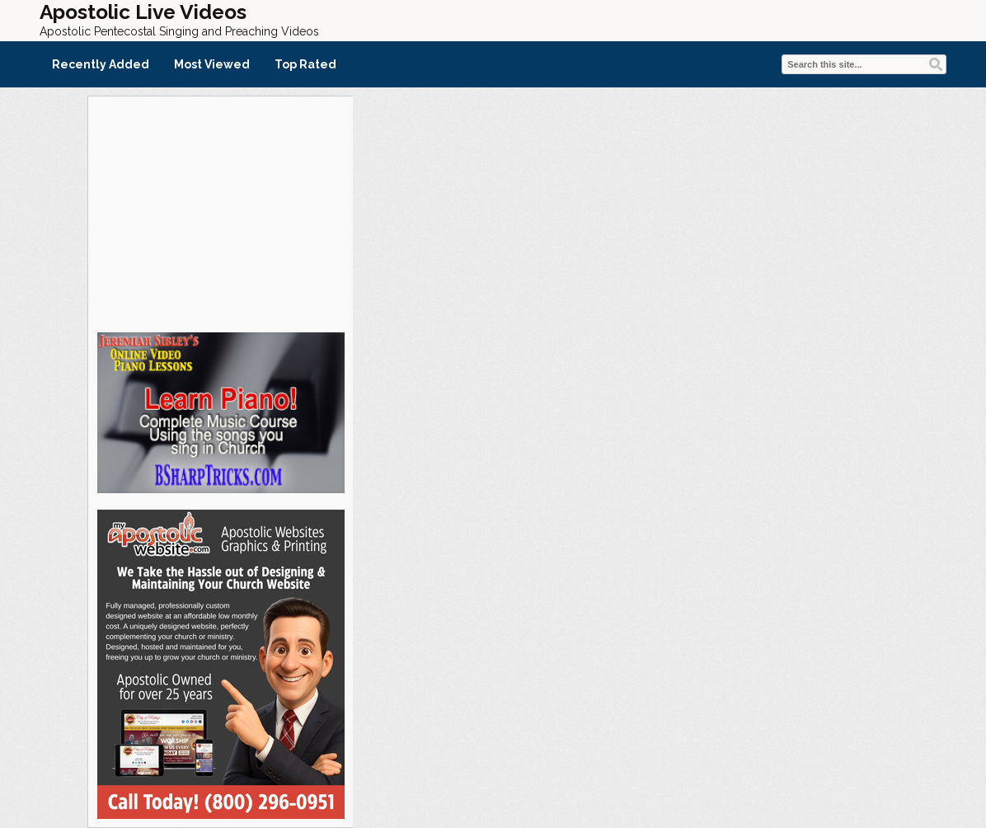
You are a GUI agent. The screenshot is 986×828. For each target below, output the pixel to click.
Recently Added (100, 64)
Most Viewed (212, 64)
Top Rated (305, 64)
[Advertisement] (220, 211)
